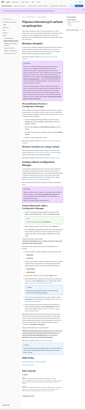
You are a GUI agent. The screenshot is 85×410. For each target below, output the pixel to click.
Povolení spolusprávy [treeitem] (9, 38)
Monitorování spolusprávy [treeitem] (10, 53)
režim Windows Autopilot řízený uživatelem (45, 152)
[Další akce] (61, 17)
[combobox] (10, 19)
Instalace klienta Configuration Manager (74, 22)
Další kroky (69, 25)
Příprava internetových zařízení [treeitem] (11, 41)
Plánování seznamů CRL (41, 292)
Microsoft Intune (31, 17)
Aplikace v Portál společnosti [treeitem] (10, 50)
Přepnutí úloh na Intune (28, 365)
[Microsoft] (3, 2)
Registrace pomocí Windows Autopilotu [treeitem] (10, 44)
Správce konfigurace (41, 17)
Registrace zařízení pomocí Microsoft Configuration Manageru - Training (39, 378)
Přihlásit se (80, 2)
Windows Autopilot (71, 19)
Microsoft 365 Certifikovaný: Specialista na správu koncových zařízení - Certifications (41, 387)
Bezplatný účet (79, 6)
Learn (23, 17)
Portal (72, 6)
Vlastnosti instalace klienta (46, 340)
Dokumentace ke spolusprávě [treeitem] (9, 22)
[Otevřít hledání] (76, 2)
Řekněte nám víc (61, 11)
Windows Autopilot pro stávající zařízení (49, 158)
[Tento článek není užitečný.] (82, 30)
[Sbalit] (18, 16)
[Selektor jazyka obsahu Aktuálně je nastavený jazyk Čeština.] (5, 407)
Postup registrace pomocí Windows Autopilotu (38, 179)
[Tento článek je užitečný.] (80, 30)
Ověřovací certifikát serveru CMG (46, 194)
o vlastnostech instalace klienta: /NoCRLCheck (40, 283)
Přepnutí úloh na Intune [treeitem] (9, 48)
